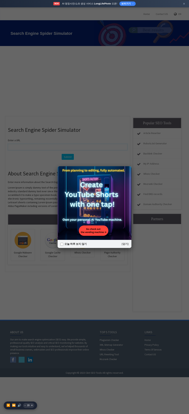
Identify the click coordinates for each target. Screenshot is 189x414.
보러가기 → (127, 3)
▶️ (8, 405)
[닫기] (125, 244)
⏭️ (14, 405)
